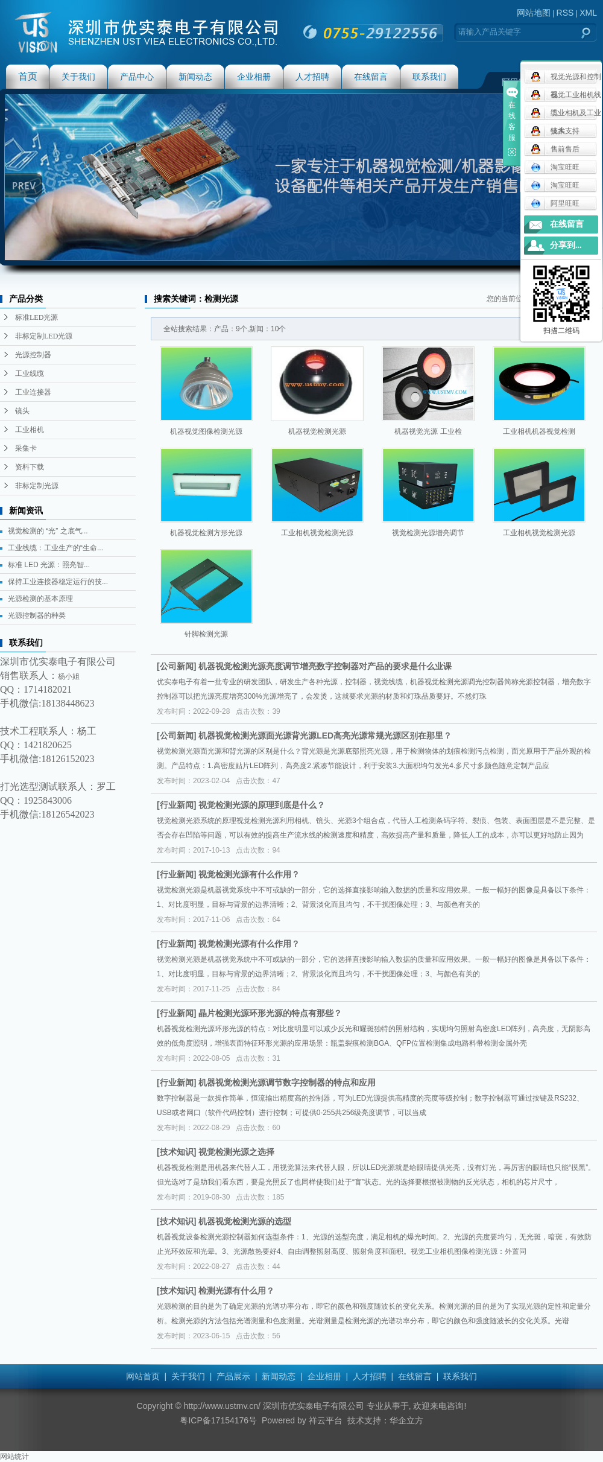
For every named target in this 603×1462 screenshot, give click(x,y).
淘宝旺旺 (555, 167)
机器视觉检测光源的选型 (244, 1221)
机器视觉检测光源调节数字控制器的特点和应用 (287, 1082)
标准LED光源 (36, 317)
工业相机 (29, 429)
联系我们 (429, 76)
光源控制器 (33, 355)
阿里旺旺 (555, 203)
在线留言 (371, 76)
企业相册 (254, 76)
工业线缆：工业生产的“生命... (55, 548)
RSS (565, 12)
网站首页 (143, 1376)
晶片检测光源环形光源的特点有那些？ (270, 1013)
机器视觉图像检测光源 (206, 431)
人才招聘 (312, 76)
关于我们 (78, 76)
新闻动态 (195, 76)
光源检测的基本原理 (40, 598)
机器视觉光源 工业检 (427, 431)
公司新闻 (177, 666)
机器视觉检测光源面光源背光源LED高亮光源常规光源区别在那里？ (325, 735)
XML (588, 12)
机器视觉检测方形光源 (206, 533)
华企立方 (406, 1420)
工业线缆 (29, 373)
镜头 (22, 411)
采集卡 (26, 448)
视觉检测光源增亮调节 (428, 533)
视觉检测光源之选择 (236, 1152)
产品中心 (137, 76)
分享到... (566, 245)
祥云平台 (326, 1420)
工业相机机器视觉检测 (539, 431)
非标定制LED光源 (43, 336)
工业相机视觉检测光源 (317, 533)
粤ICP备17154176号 (218, 1420)
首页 (27, 76)
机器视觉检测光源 (317, 431)
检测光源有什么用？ (236, 1290)
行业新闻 (177, 805)
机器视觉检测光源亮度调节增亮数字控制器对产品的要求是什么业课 (325, 666)
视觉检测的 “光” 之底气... (48, 531)
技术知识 (177, 1152)
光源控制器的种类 (37, 615)
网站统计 (14, 1456)
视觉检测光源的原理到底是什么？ (261, 805)
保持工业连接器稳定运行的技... (58, 581)
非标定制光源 (36, 486)
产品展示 (233, 1376)
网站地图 (534, 12)
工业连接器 (33, 392)
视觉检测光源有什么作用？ (249, 874)
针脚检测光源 (206, 634)
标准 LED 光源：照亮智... (49, 565)
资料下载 (29, 467)
